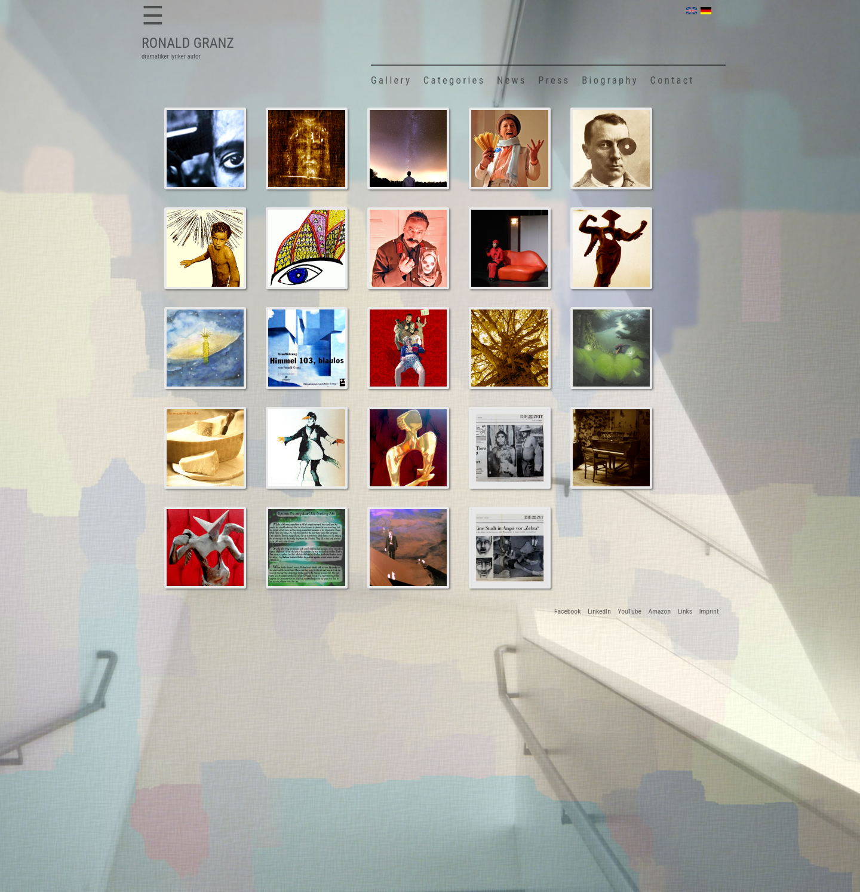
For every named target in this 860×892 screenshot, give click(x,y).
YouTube (629, 611)
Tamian (205, 248)
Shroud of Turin (306, 149)
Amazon (660, 611)
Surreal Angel (610, 248)
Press (554, 80)
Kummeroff (407, 548)
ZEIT (509, 448)
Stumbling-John (611, 348)
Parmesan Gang (204, 448)
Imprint (709, 611)
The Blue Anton (408, 149)
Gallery (391, 80)
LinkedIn (599, 611)
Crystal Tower (510, 248)
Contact (672, 80)
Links (685, 611)
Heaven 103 (306, 348)
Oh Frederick (509, 149)
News (512, 80)
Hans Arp (611, 149)
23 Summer (611, 448)
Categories (454, 80)
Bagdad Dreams (204, 149)
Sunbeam (204, 348)
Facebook (567, 611)
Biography (610, 80)
